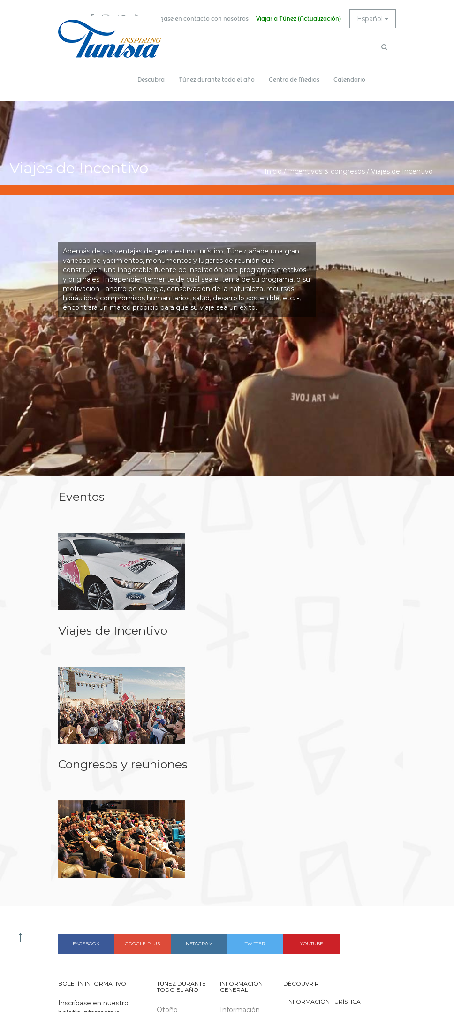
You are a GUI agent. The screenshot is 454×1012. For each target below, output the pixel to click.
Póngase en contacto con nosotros (199, 18)
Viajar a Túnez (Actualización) (298, 18)
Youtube (311, 944)
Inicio (273, 171)
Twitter (255, 944)
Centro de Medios (294, 80)
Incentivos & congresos (326, 171)
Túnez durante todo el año (217, 80)
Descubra (151, 80)
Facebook (86, 944)
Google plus (142, 944)
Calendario (349, 80)
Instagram (198, 944)
